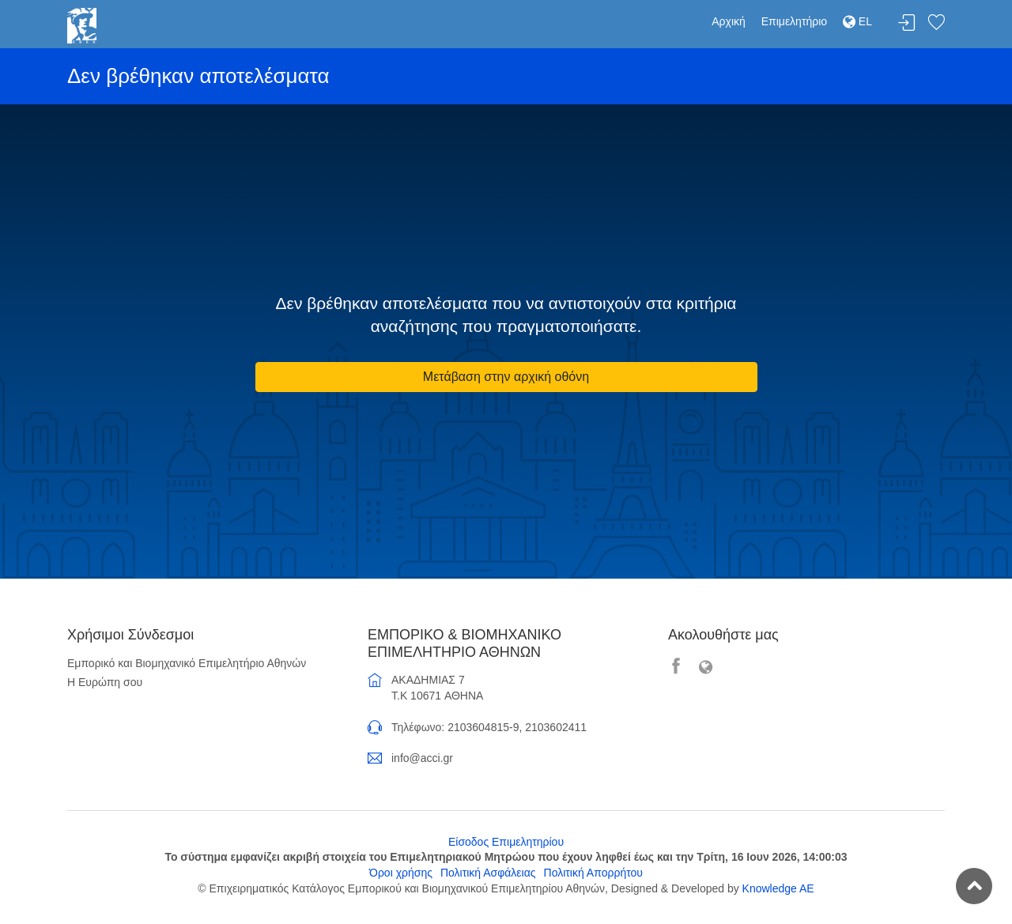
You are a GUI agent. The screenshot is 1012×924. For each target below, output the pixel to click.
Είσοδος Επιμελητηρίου (506, 841)
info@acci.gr (422, 758)
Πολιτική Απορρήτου (593, 872)
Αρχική (729, 21)
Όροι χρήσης (400, 872)
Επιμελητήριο (794, 21)
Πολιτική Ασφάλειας (488, 872)
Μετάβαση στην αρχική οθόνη (506, 376)
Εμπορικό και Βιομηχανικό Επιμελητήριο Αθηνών (186, 663)
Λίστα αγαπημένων (936, 23)
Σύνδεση (907, 23)
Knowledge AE (778, 888)
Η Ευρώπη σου (104, 682)
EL (857, 21)
